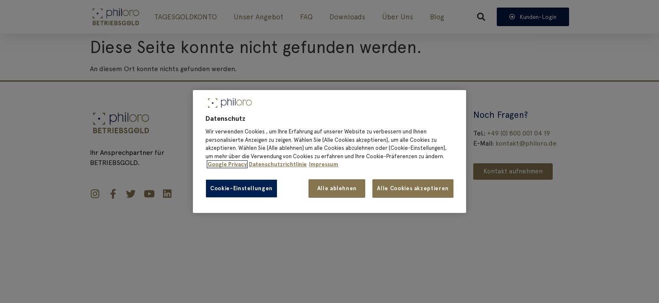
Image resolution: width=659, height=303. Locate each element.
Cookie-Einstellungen (241, 188)
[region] (329, 151)
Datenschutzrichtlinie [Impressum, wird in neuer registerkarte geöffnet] (278, 164)
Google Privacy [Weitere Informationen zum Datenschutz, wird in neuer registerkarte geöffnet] (227, 164)
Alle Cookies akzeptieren (413, 188)
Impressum (323, 164)
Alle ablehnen (337, 188)
